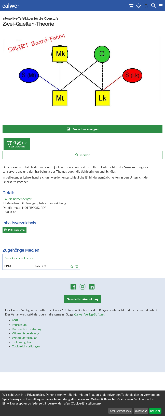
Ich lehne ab (140, 410)
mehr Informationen (120, 410)
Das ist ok (155, 410)
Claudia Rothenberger (17, 199)
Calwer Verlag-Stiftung (89, 314)
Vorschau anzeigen (86, 129)
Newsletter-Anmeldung (83, 299)
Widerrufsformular (24, 337)
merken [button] (85, 155)
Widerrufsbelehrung (25, 333)
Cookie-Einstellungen (26, 346)
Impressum (19, 324)
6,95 (16, 144)
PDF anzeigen (14, 229)
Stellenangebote (22, 342)
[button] (72, 265)
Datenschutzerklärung (26, 329)
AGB (15, 320)
